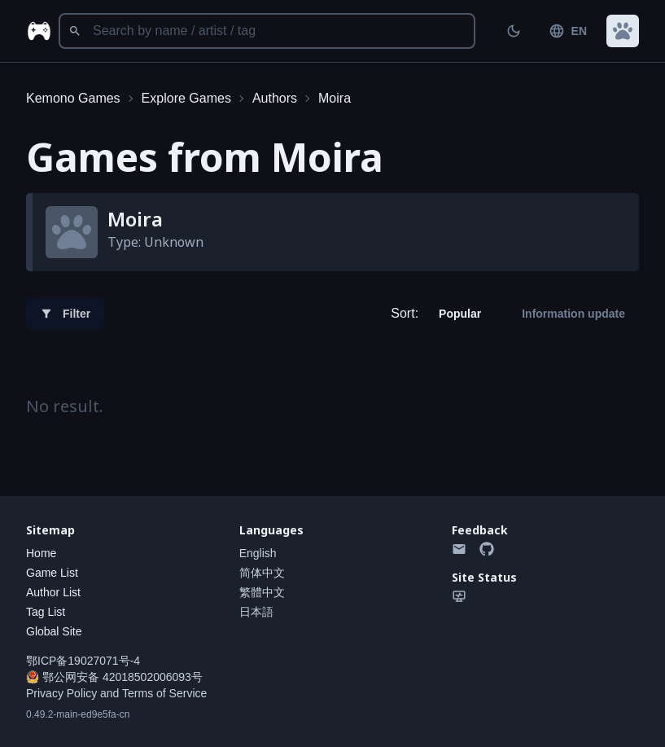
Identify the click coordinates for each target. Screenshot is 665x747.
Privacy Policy (61, 693)
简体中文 (262, 572)
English (258, 553)
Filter (65, 313)
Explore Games (186, 98)
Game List (52, 572)
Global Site (53, 631)
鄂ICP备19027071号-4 (83, 660)
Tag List (45, 611)
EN (568, 31)
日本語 (256, 611)
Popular (460, 313)
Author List (53, 592)
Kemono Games (73, 98)
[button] (622, 31)
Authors (274, 98)
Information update (573, 313)
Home (41, 553)
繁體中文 (262, 592)
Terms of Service (164, 693)
